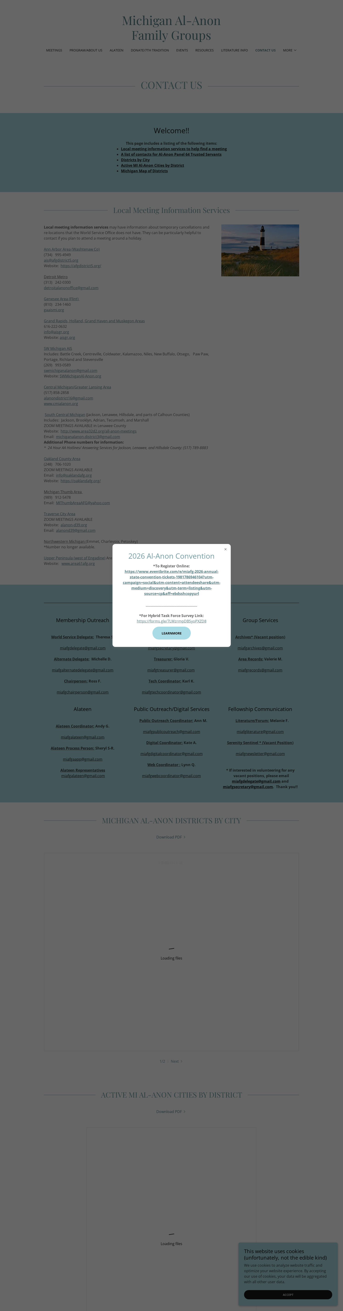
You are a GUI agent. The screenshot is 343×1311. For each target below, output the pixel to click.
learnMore (172, 633)
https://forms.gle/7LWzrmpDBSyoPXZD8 (171, 621)
